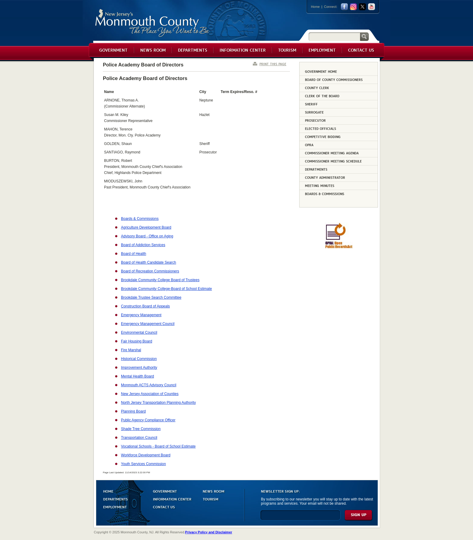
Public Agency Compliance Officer (148, 420)
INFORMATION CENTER (172, 498)
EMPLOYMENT (115, 506)
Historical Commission (139, 359)
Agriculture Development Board (146, 227)
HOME (108, 490)
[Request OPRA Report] (339, 247)
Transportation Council (139, 438)
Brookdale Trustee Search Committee (151, 297)
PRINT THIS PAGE (272, 64)
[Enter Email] (300, 518)
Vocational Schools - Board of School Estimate (158, 446)
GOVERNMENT (165, 490)
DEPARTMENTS (115, 498)
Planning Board (133, 411)
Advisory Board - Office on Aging (147, 236)
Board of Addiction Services (143, 245)
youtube (371, 6)
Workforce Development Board (145, 455)
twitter (362, 6)
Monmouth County (152, 23)
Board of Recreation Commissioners (150, 271)
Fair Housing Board (136, 341)
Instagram (353, 6)
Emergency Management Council (147, 324)
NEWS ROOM (213, 490)
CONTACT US (164, 506)
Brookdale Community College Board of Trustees (160, 280)
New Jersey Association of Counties (150, 394)
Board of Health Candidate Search (148, 262)
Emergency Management (141, 315)
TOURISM (210, 498)
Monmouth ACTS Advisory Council (148, 385)
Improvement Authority (139, 367)
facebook (344, 6)
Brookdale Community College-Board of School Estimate (166, 289)
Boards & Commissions (140, 219)
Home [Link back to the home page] (315, 6)
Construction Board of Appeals (145, 306)
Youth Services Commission (143, 464)
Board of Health (133, 254)
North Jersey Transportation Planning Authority (158, 402)
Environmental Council (139, 332)
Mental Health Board (137, 376)
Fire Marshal (131, 350)
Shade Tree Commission (140, 429)
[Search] (334, 36)
